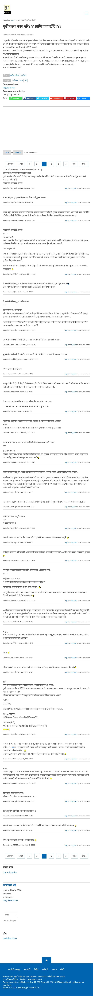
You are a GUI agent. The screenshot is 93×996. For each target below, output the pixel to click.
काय (21, 80)
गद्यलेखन (23, 75)
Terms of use (8, 988)
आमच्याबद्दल (32, 979)
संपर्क (40, 979)
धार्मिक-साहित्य (14, 75)
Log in (9, 152)
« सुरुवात (10, 164)
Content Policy (33, 988)
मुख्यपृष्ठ (12, 20)
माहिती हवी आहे (9, 88)
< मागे (21, 164)
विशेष (36, 969)
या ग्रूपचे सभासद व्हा (10, 900)
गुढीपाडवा (15, 80)
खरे (26, 80)
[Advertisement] (46, 126)
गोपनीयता (23, 979)
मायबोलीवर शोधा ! (10, 939)
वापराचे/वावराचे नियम (10, 979)
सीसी (62, 969)
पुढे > (74, 164)
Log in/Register (10, 872)
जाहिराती (45, 969)
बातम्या (54, 969)
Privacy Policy (20, 988)
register (24, 152)
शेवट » (84, 164)
